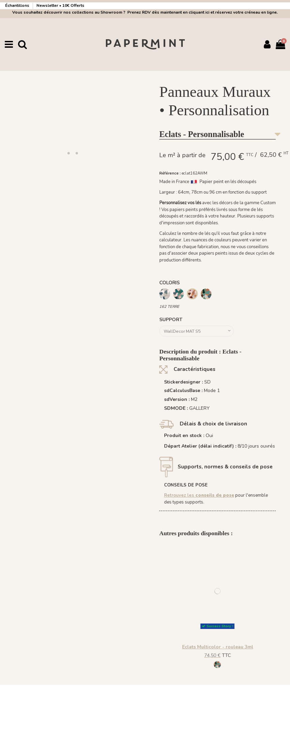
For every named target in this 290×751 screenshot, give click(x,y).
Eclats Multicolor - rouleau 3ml (217, 648)
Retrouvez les (199, 497)
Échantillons (17, 5)
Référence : (170, 173)
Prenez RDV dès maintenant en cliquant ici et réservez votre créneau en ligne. (201, 12)
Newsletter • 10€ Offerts (60, 5)
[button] (68, 153)
